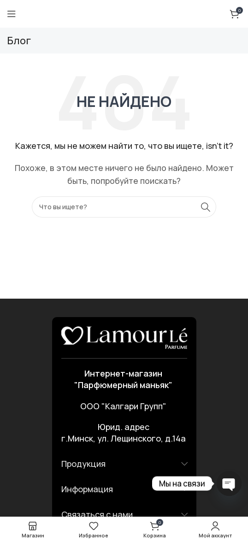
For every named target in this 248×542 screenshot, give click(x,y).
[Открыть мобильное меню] (11, 14)
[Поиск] (124, 207)
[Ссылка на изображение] (124, 337)
